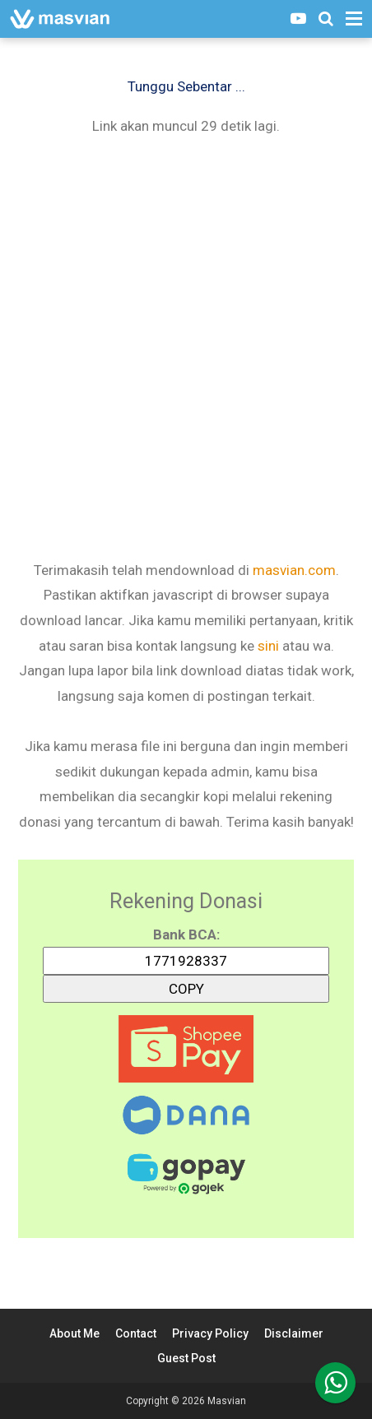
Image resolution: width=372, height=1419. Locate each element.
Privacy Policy (210, 1333)
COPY (186, 986)
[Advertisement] (186, 346)
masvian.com (294, 570)
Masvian (226, 1401)
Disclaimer (293, 1333)
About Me (74, 1333)
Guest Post (186, 1358)
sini (268, 646)
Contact (135, 1333)
